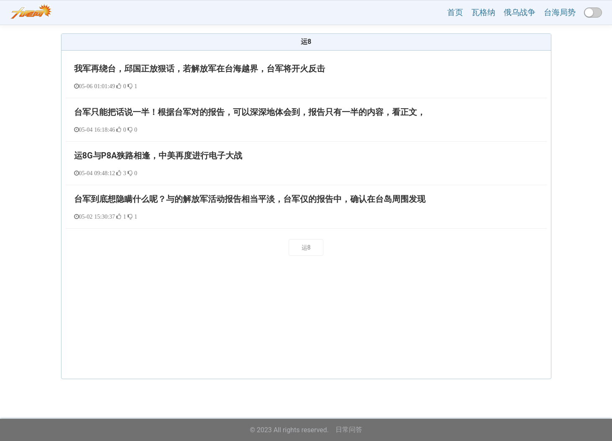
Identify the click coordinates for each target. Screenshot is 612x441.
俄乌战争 (519, 12)
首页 (455, 12)
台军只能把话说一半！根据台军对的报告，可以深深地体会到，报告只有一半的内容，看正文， (249, 112)
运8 (306, 247)
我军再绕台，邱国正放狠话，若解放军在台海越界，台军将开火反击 (199, 69)
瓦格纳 (483, 12)
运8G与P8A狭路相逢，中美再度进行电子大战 (158, 155)
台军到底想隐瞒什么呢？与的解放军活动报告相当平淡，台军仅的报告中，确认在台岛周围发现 (249, 199)
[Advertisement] (306, 320)
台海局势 (560, 12)
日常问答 (348, 429)
